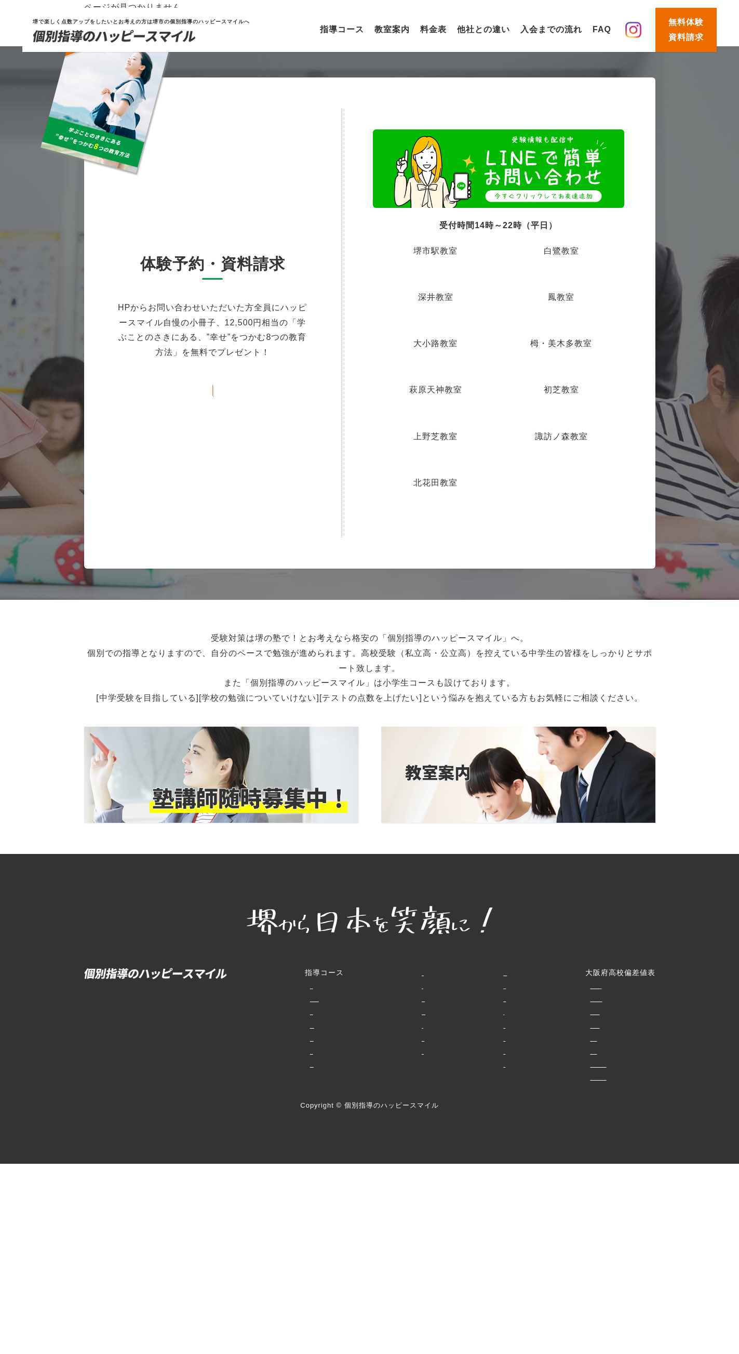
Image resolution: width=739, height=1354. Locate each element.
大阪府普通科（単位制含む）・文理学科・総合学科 (551, 998)
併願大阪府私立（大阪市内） (512, 1038)
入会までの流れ (551, 29)
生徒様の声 (361, 1064)
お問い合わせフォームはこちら (212, 388)
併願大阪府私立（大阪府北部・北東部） (532, 1011)
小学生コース (244, 985)
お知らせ (415, 1038)
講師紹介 (357, 1077)
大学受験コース (248, 1077)
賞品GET (415, 1011)
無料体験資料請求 (686, 30)
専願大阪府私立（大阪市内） (512, 1051)
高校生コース (244, 1064)
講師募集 (415, 1064)
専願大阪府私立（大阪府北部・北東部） (532, 1025)
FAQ (602, 29)
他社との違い (483, 29)
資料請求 (415, 1051)
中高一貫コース (248, 1051)
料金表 (433, 29)
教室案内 (392, 29)
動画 (407, 1025)
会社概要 (415, 1077)
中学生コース (244, 1025)
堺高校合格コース (252, 1038)
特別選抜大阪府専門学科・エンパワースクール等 (548, 985)
